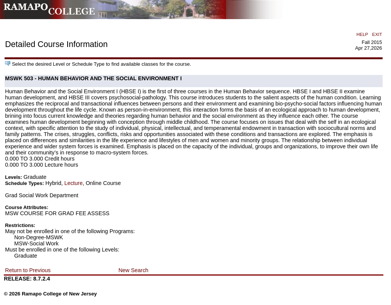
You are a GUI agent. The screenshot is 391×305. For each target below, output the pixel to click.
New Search (133, 270)
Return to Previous (27, 270)
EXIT (377, 34)
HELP (362, 34)
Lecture (73, 183)
